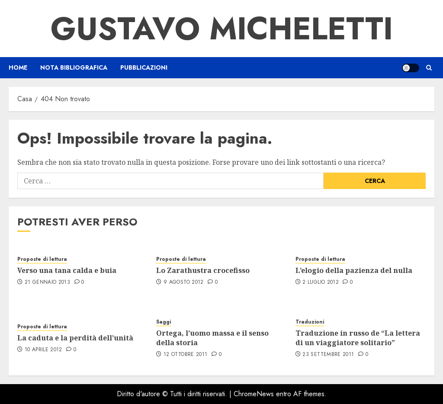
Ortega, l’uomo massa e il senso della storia (212, 337)
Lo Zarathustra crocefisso (203, 270)
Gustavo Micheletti (222, 28)
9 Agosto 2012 (184, 282)
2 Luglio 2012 (320, 282)
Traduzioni (309, 322)
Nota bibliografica (73, 67)
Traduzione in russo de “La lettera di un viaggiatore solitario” (357, 337)
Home (18, 67)
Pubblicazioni (143, 67)
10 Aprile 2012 (43, 349)
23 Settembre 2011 (328, 354)
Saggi (163, 322)
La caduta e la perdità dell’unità (75, 338)
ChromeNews (254, 394)
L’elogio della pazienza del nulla (353, 270)
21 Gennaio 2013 (47, 282)
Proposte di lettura (42, 259)
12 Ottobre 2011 (185, 354)
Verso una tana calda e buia (66, 270)
